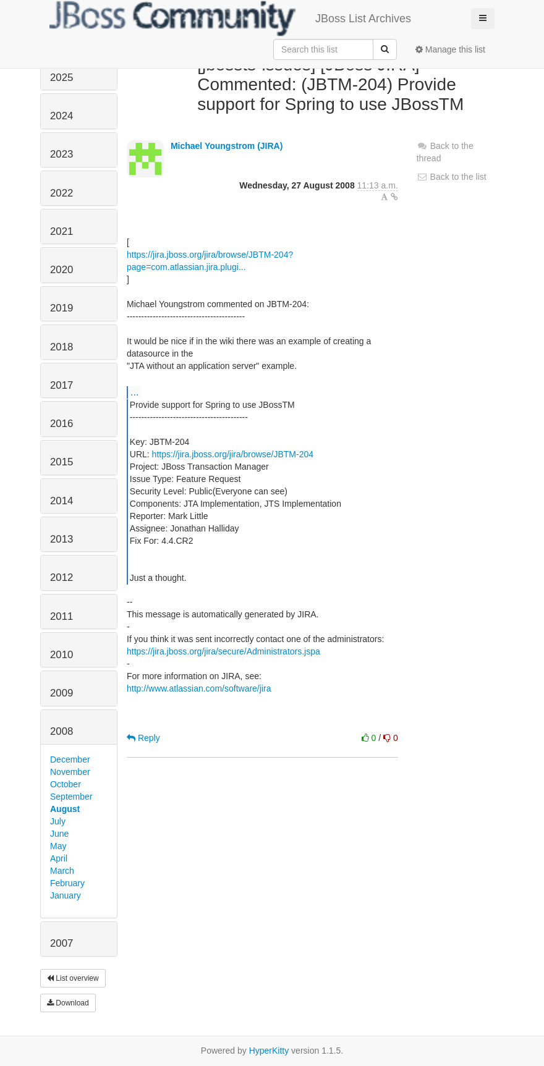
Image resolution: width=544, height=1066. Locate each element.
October (65, 784)
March (62, 871)
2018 (61, 347)
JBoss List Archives (230, 18)
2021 (61, 231)
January (65, 895)
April (58, 858)
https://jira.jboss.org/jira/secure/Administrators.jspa (223, 651)
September (71, 797)
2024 (61, 116)
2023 (61, 154)
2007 (61, 943)
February (67, 883)
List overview (73, 978)
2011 (61, 616)
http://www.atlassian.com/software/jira (199, 688)
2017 (61, 385)
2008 (61, 731)
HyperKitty (269, 1050)
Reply (143, 738)
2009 (61, 693)
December (70, 759)
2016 (61, 423)
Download (68, 1003)
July (58, 821)
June (59, 834)
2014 (61, 501)
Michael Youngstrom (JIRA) (227, 146)
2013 (61, 539)
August (65, 809)
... (134, 391)
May (58, 846)
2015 (61, 462)
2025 (61, 77)
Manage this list (450, 49)
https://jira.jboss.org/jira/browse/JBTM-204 (232, 454)
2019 (61, 308)
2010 (61, 655)
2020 (61, 270)
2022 (61, 193)
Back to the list (452, 177)
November (70, 772)
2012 (61, 577)
